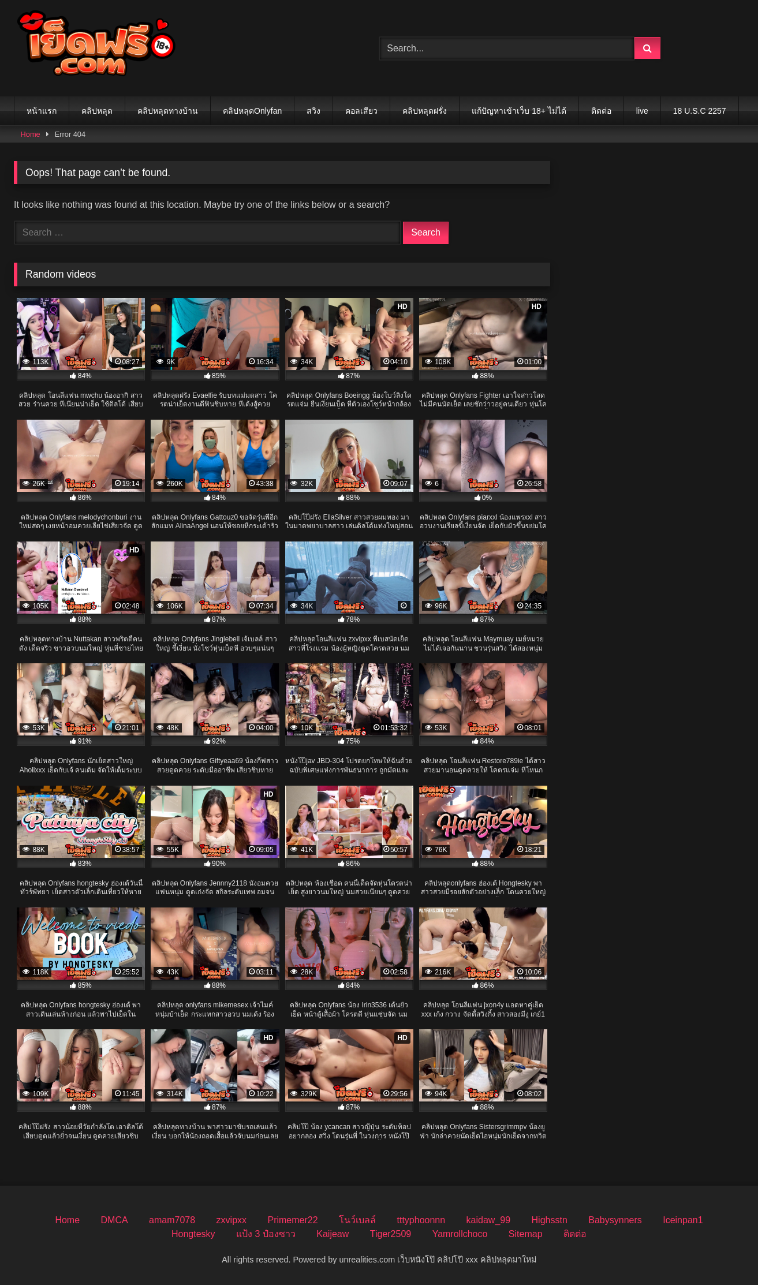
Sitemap (526, 1234)
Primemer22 (292, 1220)
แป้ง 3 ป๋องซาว (266, 1234)
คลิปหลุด (97, 110)
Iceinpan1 (683, 1220)
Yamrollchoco (460, 1234)
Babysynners (615, 1220)
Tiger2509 (390, 1234)
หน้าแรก (42, 110)
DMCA (114, 1220)
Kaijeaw (332, 1234)
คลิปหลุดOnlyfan (252, 110)
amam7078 (172, 1220)
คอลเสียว (361, 110)
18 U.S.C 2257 (699, 110)
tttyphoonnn (421, 1220)
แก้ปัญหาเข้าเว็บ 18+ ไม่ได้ (519, 110)
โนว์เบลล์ (357, 1220)
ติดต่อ (601, 110)
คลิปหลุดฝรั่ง (424, 110)
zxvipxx (231, 1220)
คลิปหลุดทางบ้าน (167, 110)
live (642, 110)
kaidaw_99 (488, 1220)
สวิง (313, 110)
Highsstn (549, 1220)
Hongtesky (193, 1234)
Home (30, 134)
